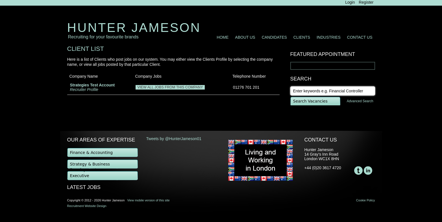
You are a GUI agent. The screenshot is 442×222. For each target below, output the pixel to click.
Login (350, 2)
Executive (79, 175)
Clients (301, 37)
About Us (245, 37)
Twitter (358, 170)
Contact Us (360, 37)
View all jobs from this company (170, 87)
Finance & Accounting (91, 152)
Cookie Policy (365, 200)
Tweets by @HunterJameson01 (174, 138)
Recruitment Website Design (86, 206)
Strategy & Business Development (90, 165)
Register (366, 2)
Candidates (274, 37)
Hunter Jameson (134, 27)
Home (222, 37)
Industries (329, 37)
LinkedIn (368, 170)
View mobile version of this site (148, 200)
